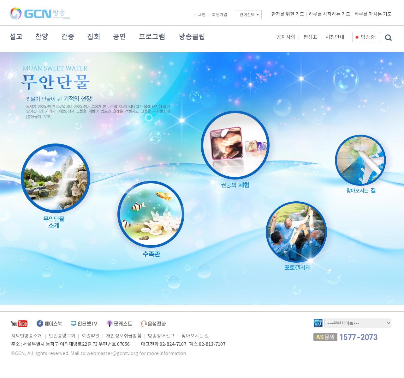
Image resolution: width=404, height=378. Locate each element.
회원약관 (90, 336)
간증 (67, 37)
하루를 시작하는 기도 (329, 14)
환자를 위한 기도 (287, 14)
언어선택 (247, 15)
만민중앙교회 (62, 336)
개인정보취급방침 (123, 336)
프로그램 (152, 37)
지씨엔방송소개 (26, 336)
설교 (16, 37)
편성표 (310, 37)
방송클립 (192, 37)
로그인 (199, 15)
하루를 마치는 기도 (373, 14)
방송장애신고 (161, 336)
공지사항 (285, 37)
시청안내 (334, 37)
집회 (93, 37)
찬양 (42, 37)
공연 (119, 37)
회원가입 (219, 15)
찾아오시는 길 (195, 336)
